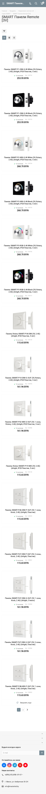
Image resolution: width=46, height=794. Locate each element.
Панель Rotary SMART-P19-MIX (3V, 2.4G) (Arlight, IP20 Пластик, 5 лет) (23, 467)
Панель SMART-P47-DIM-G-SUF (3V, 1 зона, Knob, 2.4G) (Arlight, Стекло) (23, 599)
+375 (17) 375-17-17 (13, 775)
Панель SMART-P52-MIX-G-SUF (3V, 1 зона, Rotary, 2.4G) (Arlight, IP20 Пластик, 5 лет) (23, 423)
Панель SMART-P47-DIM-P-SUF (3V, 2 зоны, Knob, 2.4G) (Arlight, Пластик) (23, 555)
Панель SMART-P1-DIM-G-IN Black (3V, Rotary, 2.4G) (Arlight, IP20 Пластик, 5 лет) (23, 114)
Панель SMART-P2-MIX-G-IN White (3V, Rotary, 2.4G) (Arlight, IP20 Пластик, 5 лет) (23, 158)
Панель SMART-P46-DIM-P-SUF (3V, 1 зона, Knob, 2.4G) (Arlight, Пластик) (23, 511)
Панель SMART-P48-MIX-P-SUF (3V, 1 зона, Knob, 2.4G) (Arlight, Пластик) (23, 687)
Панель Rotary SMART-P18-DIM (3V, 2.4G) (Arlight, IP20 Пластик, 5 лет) (23, 335)
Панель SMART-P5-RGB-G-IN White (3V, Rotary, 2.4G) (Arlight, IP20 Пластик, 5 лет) (23, 247)
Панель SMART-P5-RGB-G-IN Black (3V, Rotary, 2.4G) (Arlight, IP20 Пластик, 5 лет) (23, 291)
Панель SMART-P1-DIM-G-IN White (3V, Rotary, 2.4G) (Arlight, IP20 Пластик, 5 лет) (23, 70)
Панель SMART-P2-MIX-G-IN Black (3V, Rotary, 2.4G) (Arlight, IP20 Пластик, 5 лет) (23, 202)
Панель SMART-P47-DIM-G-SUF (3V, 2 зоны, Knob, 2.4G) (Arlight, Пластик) (23, 643)
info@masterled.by (12, 786)
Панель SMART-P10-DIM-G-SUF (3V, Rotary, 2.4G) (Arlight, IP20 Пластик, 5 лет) (23, 379)
